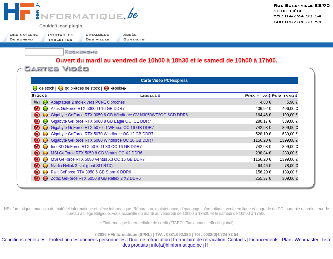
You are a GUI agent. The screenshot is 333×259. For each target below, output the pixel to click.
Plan (286, 239)
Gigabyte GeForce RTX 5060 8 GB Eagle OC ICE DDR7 (102, 121)
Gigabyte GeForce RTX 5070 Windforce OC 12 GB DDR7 (103, 134)
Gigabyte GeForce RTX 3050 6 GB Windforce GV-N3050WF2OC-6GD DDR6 (121, 115)
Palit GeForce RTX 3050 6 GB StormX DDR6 (92, 172)
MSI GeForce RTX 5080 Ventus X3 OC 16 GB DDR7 (99, 159)
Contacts (237, 239)
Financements (264, 239)
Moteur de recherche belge (166, 225)
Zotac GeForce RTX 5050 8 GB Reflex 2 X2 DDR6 (97, 178)
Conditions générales (24, 239)
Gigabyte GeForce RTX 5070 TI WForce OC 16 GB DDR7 (104, 127)
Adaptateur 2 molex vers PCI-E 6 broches (89, 102)
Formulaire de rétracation (199, 239)
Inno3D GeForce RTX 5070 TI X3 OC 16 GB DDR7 (98, 146)
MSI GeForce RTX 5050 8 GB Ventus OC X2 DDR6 (98, 153)
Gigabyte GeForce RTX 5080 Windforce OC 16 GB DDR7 (103, 140)
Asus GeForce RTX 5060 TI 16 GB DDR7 (89, 108)
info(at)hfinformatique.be (176, 245)
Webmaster (306, 239)
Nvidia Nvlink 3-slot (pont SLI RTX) (83, 165)
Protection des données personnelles (87, 239)
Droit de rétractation (149, 239)
